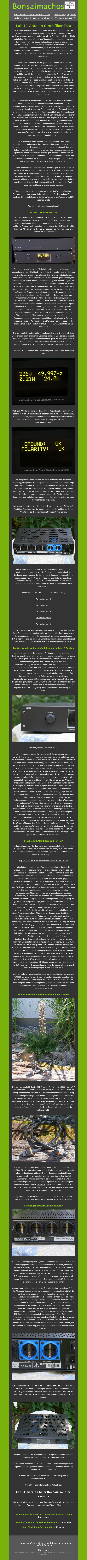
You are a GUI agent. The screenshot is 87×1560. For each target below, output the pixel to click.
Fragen (60, 1527)
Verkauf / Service (63, 18)
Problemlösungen (21, 18)
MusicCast (59, 15)
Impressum (24, 1543)
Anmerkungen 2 (43, 605)
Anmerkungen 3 (43, 612)
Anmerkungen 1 (43, 599)
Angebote (71, 15)
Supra (43, 315)
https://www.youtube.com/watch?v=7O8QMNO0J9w (43, 861)
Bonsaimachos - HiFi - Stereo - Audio (32, 15)
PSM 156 (28, 884)
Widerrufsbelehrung (39, 1543)
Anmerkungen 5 (43, 624)
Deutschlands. (28, 65)
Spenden (66, 1522)
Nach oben (43, 1550)
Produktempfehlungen (42, 18)
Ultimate (41, 1185)
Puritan (53, 315)
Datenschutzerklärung (60, 1543)
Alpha (24, 1170)
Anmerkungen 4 (43, 618)
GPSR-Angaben (44, 1545)
